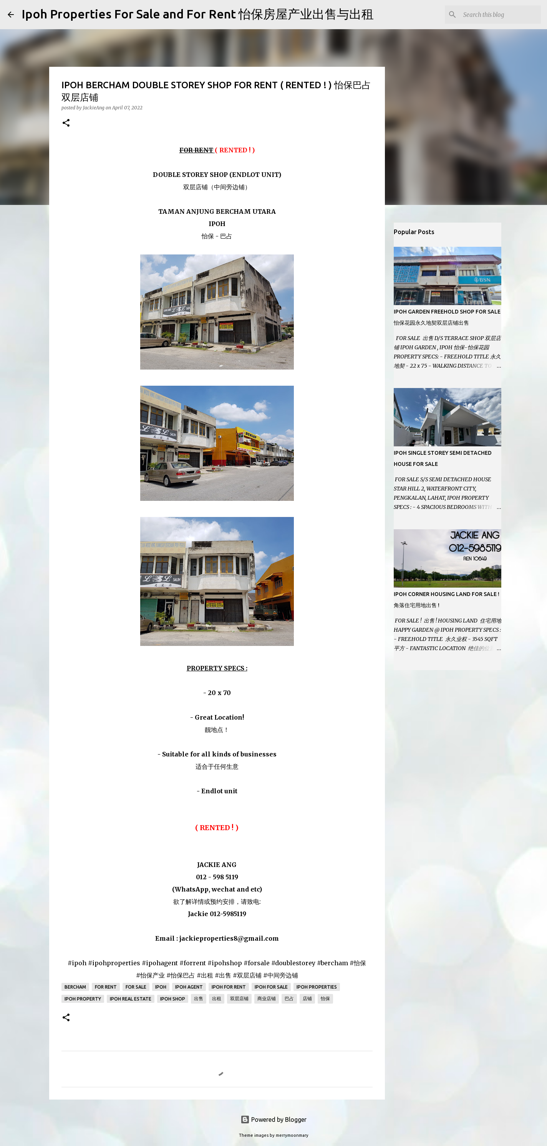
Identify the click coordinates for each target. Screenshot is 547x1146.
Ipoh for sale (271, 986)
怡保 (325, 998)
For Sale (136, 986)
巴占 (289, 998)
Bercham (75, 986)
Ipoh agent (189, 986)
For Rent (106, 986)
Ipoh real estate (130, 998)
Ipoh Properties (317, 986)
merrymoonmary (292, 1135)
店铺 (307, 998)
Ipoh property (83, 998)
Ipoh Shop (172, 998)
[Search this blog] (500, 14)
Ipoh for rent (229, 986)
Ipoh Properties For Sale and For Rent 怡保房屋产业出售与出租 (198, 14)
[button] (66, 123)
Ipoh (160, 986)
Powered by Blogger (273, 1119)
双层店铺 (239, 998)
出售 (198, 998)
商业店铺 (266, 998)
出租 (216, 998)
